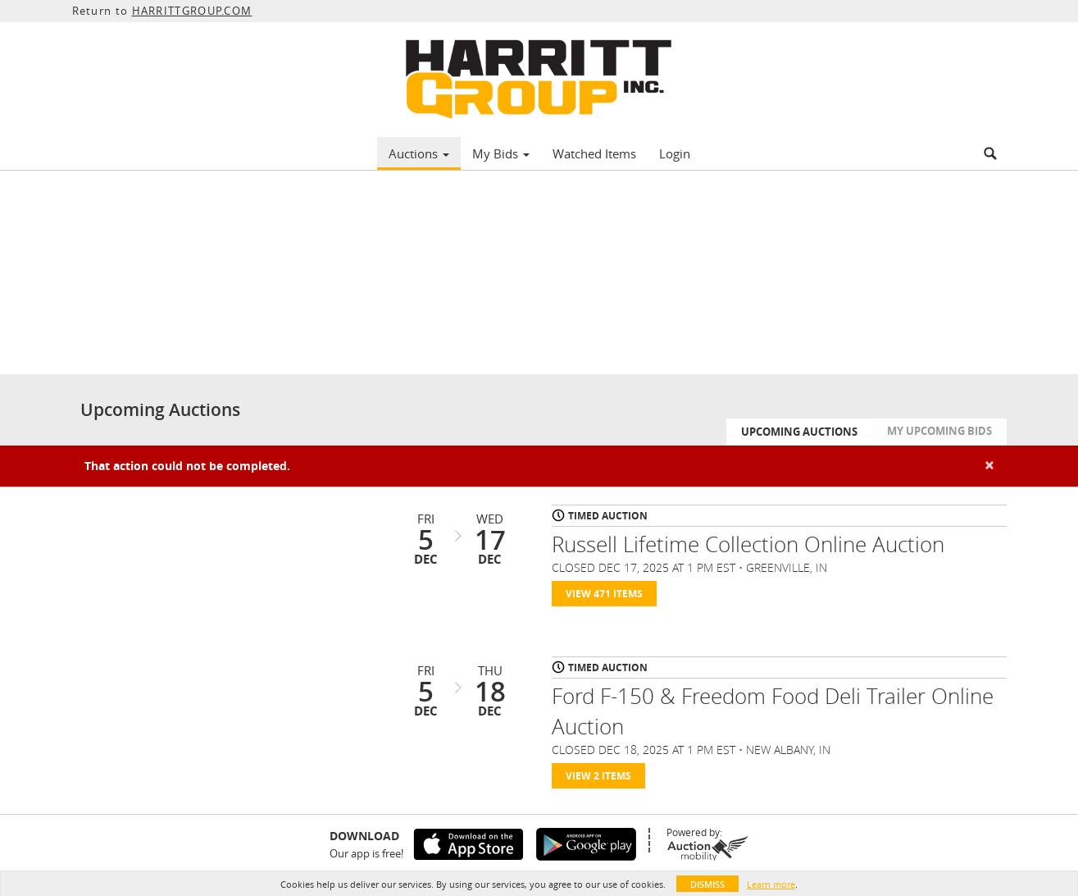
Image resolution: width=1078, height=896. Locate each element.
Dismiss (707, 884)
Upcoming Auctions (799, 431)
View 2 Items (598, 776)
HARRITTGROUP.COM (192, 10)
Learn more (771, 884)
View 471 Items (604, 594)
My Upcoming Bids (939, 430)
